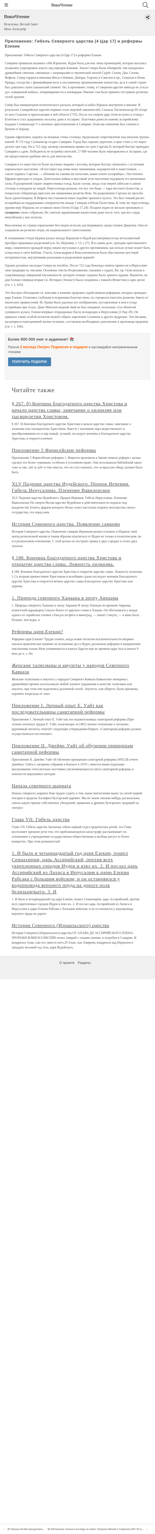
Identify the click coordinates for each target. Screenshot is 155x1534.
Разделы (84, 962)
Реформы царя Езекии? (37, 631)
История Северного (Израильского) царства (60, 925)
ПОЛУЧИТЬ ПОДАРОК (29, 361)
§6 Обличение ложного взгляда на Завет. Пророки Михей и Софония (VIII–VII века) (96, 1529)
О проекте (66, 962)
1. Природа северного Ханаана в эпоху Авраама (65, 597)
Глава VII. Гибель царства (41, 819)
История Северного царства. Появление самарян (66, 524)
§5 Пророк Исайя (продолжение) (26, 1529)
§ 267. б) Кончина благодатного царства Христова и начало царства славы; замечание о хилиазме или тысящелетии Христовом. (69, 410)
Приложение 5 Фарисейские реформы (54, 450)
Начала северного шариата (41, 785)
